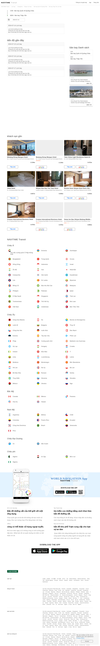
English (48, 578)
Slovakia (60, 601)
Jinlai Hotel (11, 188)
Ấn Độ (59, 590)
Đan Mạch (55, 596)
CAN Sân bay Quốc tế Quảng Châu (22, 11)
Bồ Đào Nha (82, 599)
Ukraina (69, 601)
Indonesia (51, 590)
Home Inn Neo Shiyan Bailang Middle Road (79, 219)
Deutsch (61, 580)
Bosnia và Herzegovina (67, 595)
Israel (56, 590)
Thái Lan (56, 593)
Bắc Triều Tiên (46, 595)
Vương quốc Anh (83, 596)
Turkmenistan (63, 593)
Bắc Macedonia (61, 599)
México (81, 601)
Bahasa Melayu (72, 578)
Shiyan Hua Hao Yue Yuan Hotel (47, 188)
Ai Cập (70, 604)
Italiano (70, 580)
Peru (53, 604)
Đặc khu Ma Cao (65, 591)
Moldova (48, 599)
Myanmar (53, 591)
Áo (60, 595)
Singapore (51, 593)
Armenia (63, 588)
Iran (63, 590)
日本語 (44, 578)
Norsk (82, 580)
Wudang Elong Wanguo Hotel (17, 157)
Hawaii (46, 602)
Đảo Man (75, 598)
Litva (81, 598)
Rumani (88, 599)
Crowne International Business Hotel (20, 219)
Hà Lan (68, 599)
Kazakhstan (85, 590)
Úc (56, 604)
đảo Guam (60, 604)
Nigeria (79, 604)
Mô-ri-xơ (75, 604)
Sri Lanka (48, 591)
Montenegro (54, 599)
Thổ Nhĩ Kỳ (69, 593)
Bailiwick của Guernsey (48, 598)
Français (56, 580)
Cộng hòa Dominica (84, 602)
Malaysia (73, 591)
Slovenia (55, 601)
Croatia (65, 598)
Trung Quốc (81, 588)
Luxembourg (86, 598)
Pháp (77, 596)
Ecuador (77, 602)
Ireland (70, 598)
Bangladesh (75, 588)
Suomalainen (77, 580)
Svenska (87, 580)
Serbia (44, 601)
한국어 (63, 578)
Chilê (60, 602)
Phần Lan (73, 596)
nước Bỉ (76, 595)
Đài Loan (75, 593)
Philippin (78, 591)
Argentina (51, 602)
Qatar (87, 591)
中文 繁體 (53, 578)
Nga (73, 601)
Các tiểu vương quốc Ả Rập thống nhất (51, 588)
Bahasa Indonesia (82, 578)
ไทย (67, 578)
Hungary (61, 598)
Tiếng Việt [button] (96, 2)
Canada (77, 601)
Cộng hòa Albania (54, 595)
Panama (86, 601)
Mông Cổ (58, 591)
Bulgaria (80, 595)
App (90, 2)
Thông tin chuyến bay (81, 2)
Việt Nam (81, 593)
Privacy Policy (80, 638)
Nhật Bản (67, 590)
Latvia (44, 599)
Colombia (65, 602)
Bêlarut (64, 601)
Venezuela (48, 604)
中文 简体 (59, 578)
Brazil (44, 604)
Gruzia (87, 588)
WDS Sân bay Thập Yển (18, 15)
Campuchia (73, 590)
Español (66, 580)
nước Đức (50, 596)
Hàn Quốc (79, 590)
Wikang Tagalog (49, 580)
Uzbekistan (86, 593)
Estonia (61, 596)
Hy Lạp (56, 598)
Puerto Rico (71, 602)
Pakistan (83, 591)
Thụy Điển (49, 601)
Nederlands (45, 581)
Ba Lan (76, 599)
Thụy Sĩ (85, 595)
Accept (87, 641)
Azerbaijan (68, 588)
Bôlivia (56, 602)
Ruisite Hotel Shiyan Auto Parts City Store (79, 188)
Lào (43, 591)
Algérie (65, 604)
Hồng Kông (45, 590)
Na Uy (72, 599)
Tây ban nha (66, 596)
